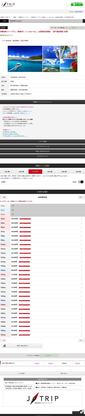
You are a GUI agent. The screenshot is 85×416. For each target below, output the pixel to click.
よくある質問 (21, 373)
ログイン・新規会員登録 (75, 11)
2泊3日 (50, 363)
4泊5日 (77, 363)
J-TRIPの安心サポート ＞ (10, 117)
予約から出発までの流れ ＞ (11, 134)
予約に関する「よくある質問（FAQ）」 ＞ (16, 136)
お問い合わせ (64, 373)
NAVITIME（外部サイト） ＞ (21, 113)
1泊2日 (37, 363)
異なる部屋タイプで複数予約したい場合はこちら (16, 178)
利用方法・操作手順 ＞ (10, 132)
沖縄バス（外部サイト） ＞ (24, 111)
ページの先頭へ (79, 412)
